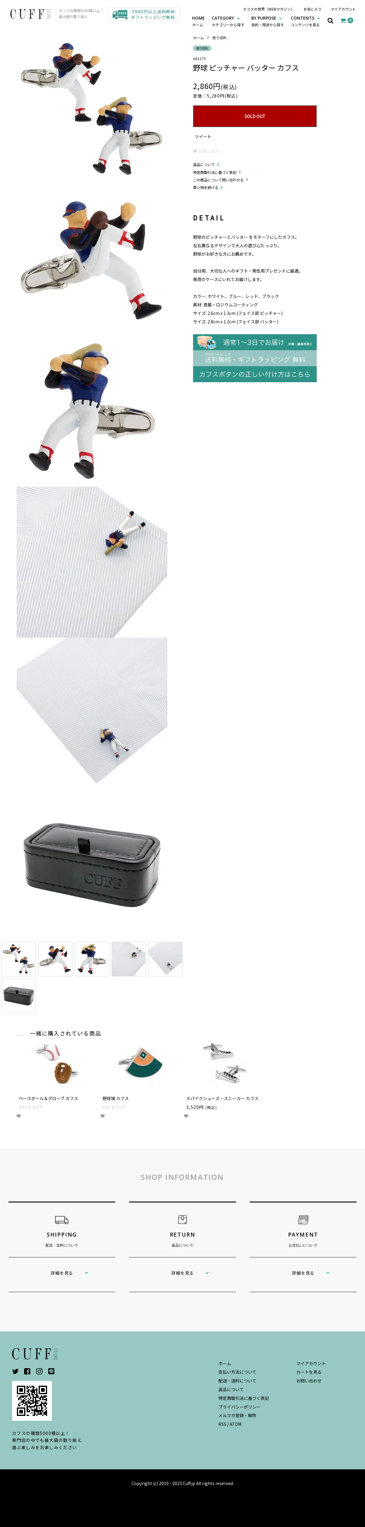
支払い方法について (237, 1372)
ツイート (203, 136)
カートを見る (309, 1372)
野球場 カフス (116, 1098)
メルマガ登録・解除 (237, 1415)
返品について (204, 164)
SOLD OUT (255, 116)
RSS (222, 1424)
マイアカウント (343, 8)
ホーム (198, 37)
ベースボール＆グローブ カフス (48, 1098)
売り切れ (219, 37)
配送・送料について (237, 1381)
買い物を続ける (205, 187)
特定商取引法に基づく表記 (214, 172)
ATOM (235, 1424)
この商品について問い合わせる (218, 179)
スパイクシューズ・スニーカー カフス (222, 1098)
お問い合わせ (309, 1381)
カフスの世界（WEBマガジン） (268, 8)
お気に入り (312, 8)
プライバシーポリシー (239, 1407)
